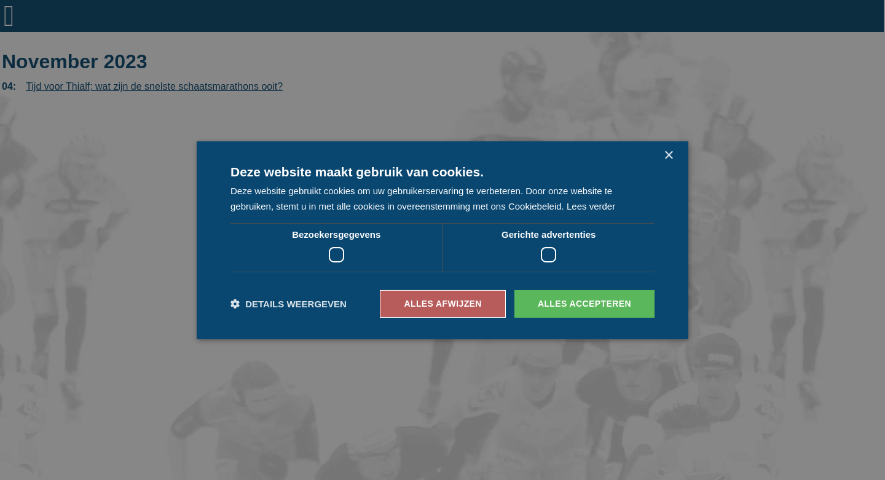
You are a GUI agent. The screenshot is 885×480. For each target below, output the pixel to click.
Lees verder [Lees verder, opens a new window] (591, 206)
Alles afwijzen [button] (442, 304)
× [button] (668, 155)
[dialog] (442, 240)
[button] (288, 304)
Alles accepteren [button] (584, 304)
